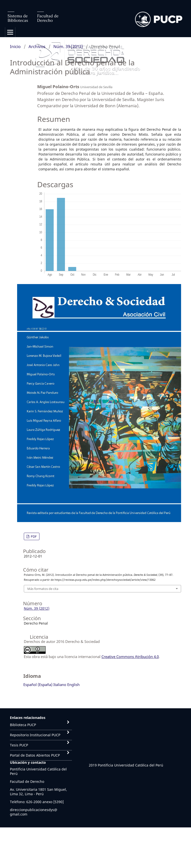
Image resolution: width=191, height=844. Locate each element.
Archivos (37, 46)
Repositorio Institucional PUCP (35, 735)
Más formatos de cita (42, 588)
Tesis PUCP (19, 745)
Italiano (59, 684)
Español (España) (37, 684)
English (73, 684)
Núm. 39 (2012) (68, 46)
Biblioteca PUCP (23, 724)
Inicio (15, 46)
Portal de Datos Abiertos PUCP (35, 755)
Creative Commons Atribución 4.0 (130, 656)
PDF (33, 536)
